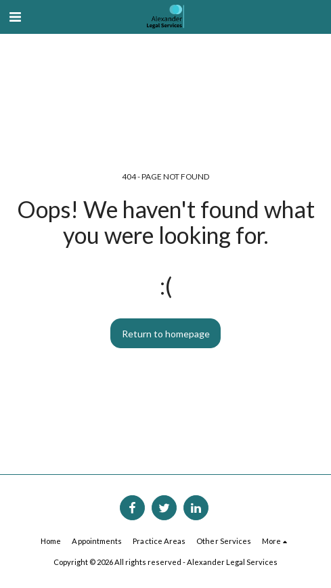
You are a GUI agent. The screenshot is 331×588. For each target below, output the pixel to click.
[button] (14, 16)
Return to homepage (166, 333)
